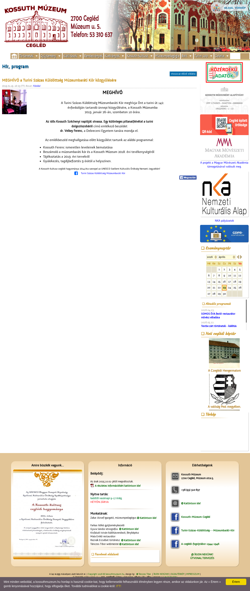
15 (219, 281)
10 (229, 275)
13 (208, 281)
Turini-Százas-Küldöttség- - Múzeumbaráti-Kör (207, 530)
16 (224, 281)
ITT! (118, 586)
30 (224, 293)
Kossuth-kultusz (137, 56)
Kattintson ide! (148, 517)
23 (224, 287)
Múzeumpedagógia (167, 56)
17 (229, 281)
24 (229, 287)
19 (239, 281)
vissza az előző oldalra (183, 73)
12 (239, 275)
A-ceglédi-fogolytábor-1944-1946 (200, 543)
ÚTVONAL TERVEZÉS (202, 558)
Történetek (26, 56)
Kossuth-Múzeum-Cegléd (195, 516)
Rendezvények (93, 56)
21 (214, 287)
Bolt (184, 56)
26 (239, 287)
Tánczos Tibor (145, 574)
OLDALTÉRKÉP (177, 574)
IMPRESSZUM (192, 574)
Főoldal (36, 85)
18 (234, 281)
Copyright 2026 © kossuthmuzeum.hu (106, 574)
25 (234, 287)
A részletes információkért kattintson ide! (118, 485)
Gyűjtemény (48, 56)
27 (208, 293)
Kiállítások (70, 56)
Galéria (219, 56)
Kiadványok (112, 56)
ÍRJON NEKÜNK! (161, 574)
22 (219, 287)
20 (208, 287)
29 (219, 293)
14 (214, 281)
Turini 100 (201, 56)
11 (235, 275)
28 (213, 293)
